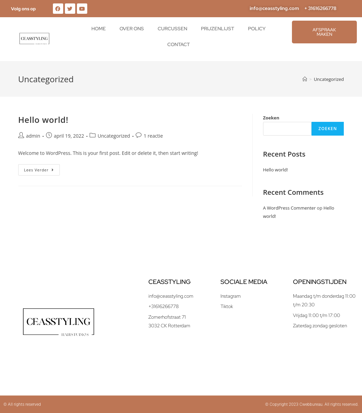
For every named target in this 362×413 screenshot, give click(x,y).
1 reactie (153, 136)
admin (33, 136)
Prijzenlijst (217, 28)
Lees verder (42, 168)
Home (98, 28)
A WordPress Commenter (289, 208)
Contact (178, 44)
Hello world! (43, 119)
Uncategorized (329, 79)
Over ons (132, 28)
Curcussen (172, 28)
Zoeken (271, 118)
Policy (256, 28)
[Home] (305, 79)
